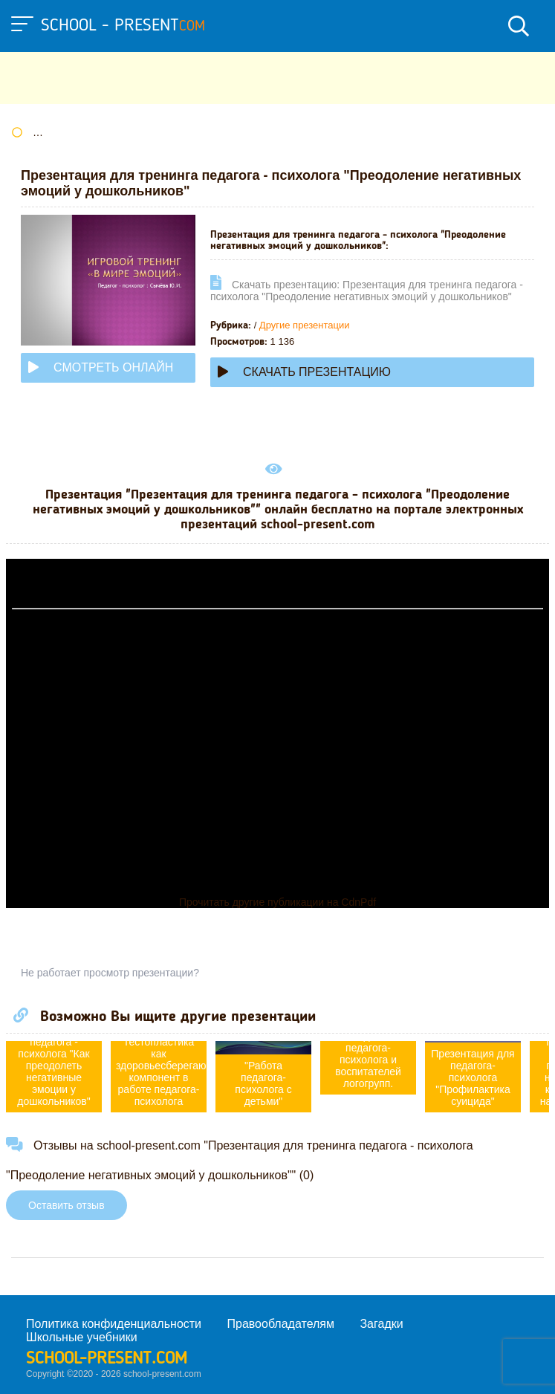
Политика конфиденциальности (113, 1323)
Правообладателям (281, 1323)
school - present (123, 26)
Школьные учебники (81, 1337)
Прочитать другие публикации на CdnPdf (277, 902)
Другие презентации (304, 325)
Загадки (381, 1323)
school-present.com (106, 1359)
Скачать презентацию (304, 372)
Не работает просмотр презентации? (110, 973)
